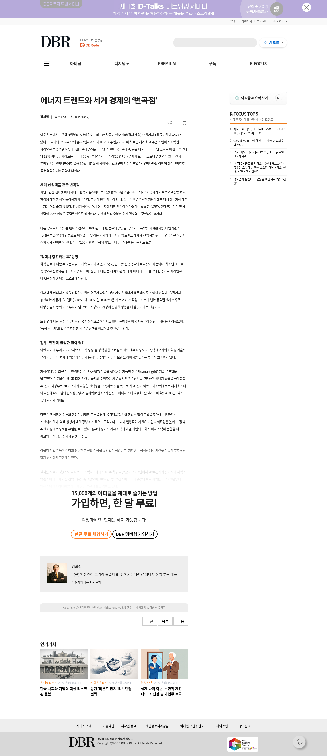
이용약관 (108, 726)
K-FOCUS (258, 64)
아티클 (75, 64)
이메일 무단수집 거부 (193, 726)
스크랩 (184, 123)
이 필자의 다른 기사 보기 (86, 582)
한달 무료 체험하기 (91, 534)
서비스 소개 (84, 726)
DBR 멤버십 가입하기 (135, 534)
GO (278, 97)
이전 (149, 621)
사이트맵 (222, 726)
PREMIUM (167, 64)
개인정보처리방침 (157, 726)
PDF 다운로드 (177, 123)
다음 (180, 621)
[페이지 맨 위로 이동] (300, 743)
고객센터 (262, 21)
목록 (165, 621)
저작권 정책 (128, 726)
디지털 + (121, 64)
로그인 (233, 21)
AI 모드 (274, 42)
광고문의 (245, 726)
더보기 (169, 122)
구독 (212, 64)
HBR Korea (280, 21)
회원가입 (246, 21)
